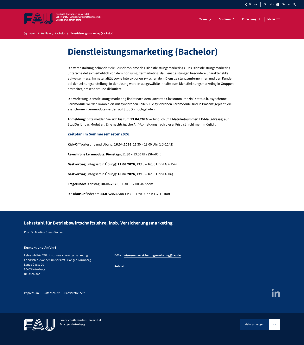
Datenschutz (51, 293)
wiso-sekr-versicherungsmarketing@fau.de (152, 255)
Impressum (31, 293)
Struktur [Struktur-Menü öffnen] (271, 4)
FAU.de (251, 4)
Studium (225, 19)
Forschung (249, 19)
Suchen (289, 4)
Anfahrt (119, 266)
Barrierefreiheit (74, 293)
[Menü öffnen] (273, 19)
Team (203, 19)
